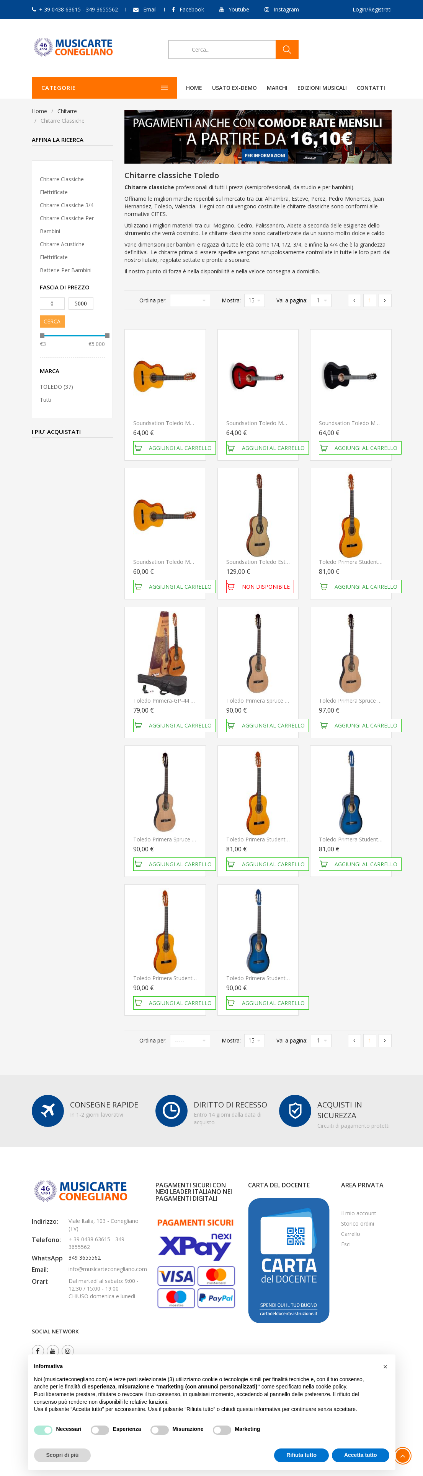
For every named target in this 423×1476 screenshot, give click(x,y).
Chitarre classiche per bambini (67, 224)
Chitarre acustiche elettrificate (62, 250)
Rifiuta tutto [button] (301, 1455)
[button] (385, 1367)
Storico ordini (357, 1223)
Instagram (286, 9)
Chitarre (67, 111)
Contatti (321, 87)
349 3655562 (85, 1257)
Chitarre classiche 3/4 (66, 205)
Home (144, 87)
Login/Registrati (372, 9)
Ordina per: (153, 300)
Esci (346, 1244)
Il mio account (358, 1213)
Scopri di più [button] (62, 1455)
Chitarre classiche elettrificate (62, 185)
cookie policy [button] (331, 1386)
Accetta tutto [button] (360, 1455)
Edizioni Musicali (272, 87)
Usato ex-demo (184, 87)
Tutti (45, 399)
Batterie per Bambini (65, 270)
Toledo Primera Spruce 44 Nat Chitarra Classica (285, 700)
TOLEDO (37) (56, 386)
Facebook (192, 9)
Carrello (350, 1233)
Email (150, 9)
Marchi (227, 87)
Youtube (239, 9)
